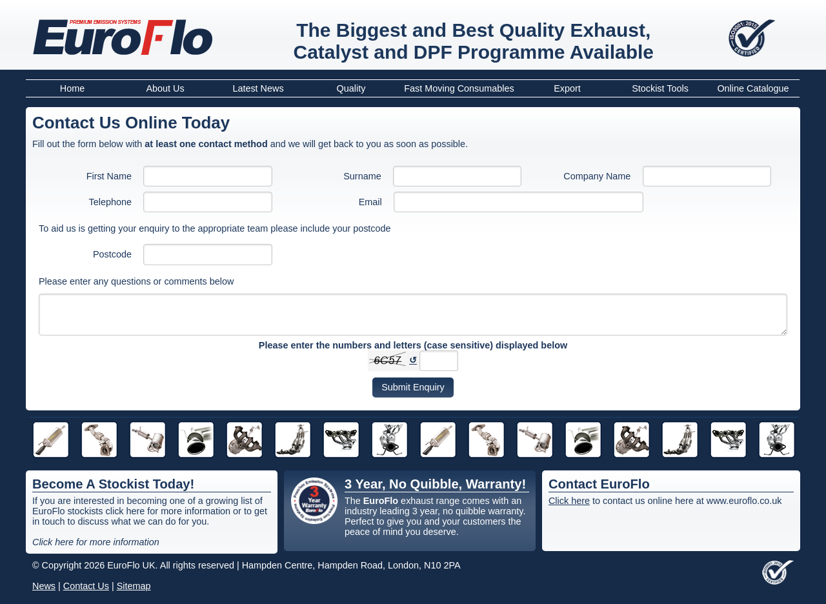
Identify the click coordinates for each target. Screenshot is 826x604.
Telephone (110, 202)
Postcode (112, 254)
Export (567, 88)
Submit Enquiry (413, 387)
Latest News (257, 88)
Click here (569, 501)
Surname (362, 176)
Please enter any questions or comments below (136, 281)
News (43, 586)
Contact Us (86, 586)
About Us (165, 88)
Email (370, 202)
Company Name (596, 176)
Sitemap (134, 586)
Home (72, 88)
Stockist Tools (660, 88)
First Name (109, 176)
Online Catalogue (753, 88)
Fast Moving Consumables (459, 88)
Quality (351, 88)
